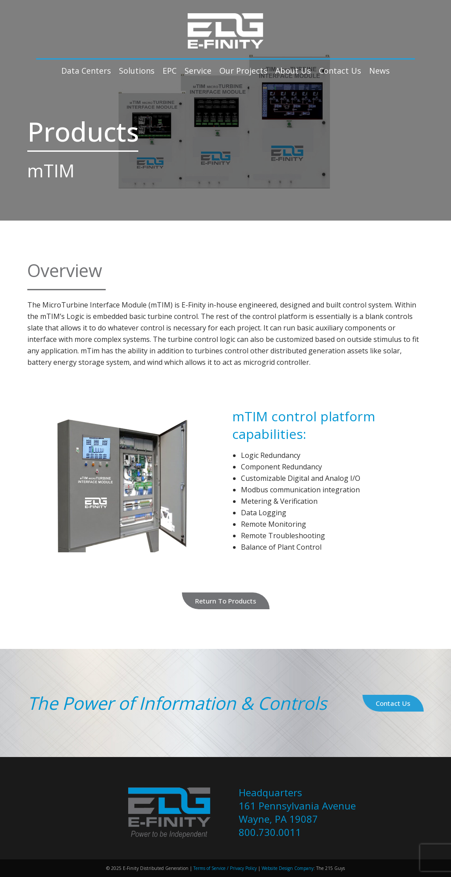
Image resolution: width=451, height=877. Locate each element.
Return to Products (225, 600)
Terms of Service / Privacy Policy (224, 868)
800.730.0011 (270, 832)
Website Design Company (288, 868)
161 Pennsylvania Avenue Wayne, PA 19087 (297, 812)
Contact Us (393, 703)
